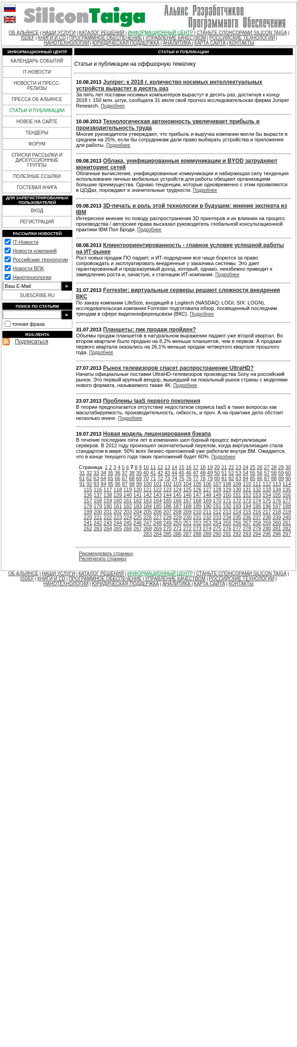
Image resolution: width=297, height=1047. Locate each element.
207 (167, 511)
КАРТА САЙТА (210, 42)
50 (217, 473)
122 (157, 489)
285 (167, 534)
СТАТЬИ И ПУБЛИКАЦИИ (37, 110)
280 (267, 528)
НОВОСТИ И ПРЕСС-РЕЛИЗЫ (36, 86)
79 (210, 478)
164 (157, 500)
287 (187, 534)
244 (117, 523)
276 (227, 528)
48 (203, 473)
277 (237, 528)
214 (237, 511)
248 (157, 523)
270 (167, 528)
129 (227, 489)
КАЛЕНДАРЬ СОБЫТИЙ (37, 60)
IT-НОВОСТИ (37, 72)
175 (267, 500)
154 (267, 495)
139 (117, 495)
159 (107, 500)
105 (197, 484)
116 (98, 489)
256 (237, 523)
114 (287, 484)
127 (207, 489)
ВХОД (37, 210)
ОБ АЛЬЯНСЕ (24, 32)
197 (276, 506)
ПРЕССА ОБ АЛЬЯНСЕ (37, 99)
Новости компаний (35, 251)
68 (132, 478)
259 (267, 523)
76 (188, 478)
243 (107, 523)
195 (256, 506)
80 (217, 478)
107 (217, 484)
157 (88, 500)
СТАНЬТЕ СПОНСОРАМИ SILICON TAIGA (242, 32)
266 (127, 528)
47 (196, 473)
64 (103, 478)
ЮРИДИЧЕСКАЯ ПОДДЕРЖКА (125, 42)
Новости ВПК (28, 268)
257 (247, 523)
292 (237, 534)
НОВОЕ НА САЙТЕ (37, 121)
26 (260, 467)
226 (147, 517)
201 (107, 511)
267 (137, 528)
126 (197, 489)
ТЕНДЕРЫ (37, 132)
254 (217, 523)
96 (117, 484)
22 (231, 467)
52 (231, 473)
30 (288, 467)
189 (197, 506)
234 (227, 517)
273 (197, 528)
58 (274, 473)
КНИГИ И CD (52, 37)
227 (157, 517)
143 (157, 495)
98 (132, 484)
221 (98, 517)
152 (247, 495)
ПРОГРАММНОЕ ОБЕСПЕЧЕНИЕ (105, 37)
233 (217, 517)
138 (107, 495)
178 (88, 506)
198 (287, 506)
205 (147, 511)
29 (281, 467)
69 (139, 478)
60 (288, 473)
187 (177, 506)
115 (88, 489)
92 (89, 484)
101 (157, 484)
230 (187, 517)
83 (238, 478)
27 (267, 467)
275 (217, 528)
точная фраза (28, 324)
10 (146, 467)
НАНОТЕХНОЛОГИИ (66, 42)
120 (137, 489)
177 (287, 500)
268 (147, 528)
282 (287, 528)
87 (267, 478)
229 (177, 517)
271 (177, 528)
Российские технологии (40, 259)
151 (237, 495)
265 (117, 528)
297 (287, 534)
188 (187, 506)
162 (137, 500)
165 (167, 500)
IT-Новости (25, 242)
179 (98, 506)
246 (137, 523)
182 (127, 506)
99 (139, 484)
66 (117, 478)
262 (88, 528)
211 (207, 511)
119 (127, 489)
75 (181, 478)
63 (96, 478)
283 (147, 534)
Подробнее (113, 105)
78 (203, 478)
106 (207, 484)
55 (252, 473)
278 (247, 528)
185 (157, 506)
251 (187, 523)
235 (237, 517)
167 (187, 500)
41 (153, 473)
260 (276, 523)
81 (224, 478)
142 (147, 495)
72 (160, 478)
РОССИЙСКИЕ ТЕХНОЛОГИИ (242, 37)
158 (98, 500)
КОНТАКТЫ (241, 42)
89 (281, 478)
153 (256, 495)
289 (207, 534)
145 (177, 495)
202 (117, 511)
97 (125, 484)
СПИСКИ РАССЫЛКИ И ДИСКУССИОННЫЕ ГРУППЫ (37, 160)
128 (217, 489)
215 (247, 511)
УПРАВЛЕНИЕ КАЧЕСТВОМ (175, 37)
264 (107, 528)
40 (146, 473)
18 (203, 467)
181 (117, 506)
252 (197, 523)
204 (137, 511)
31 (82, 473)
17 (196, 467)
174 (256, 500)
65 (110, 478)
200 (98, 511)
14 (174, 467)
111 (256, 484)
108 (227, 484)
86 (260, 478)
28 (274, 467)
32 (89, 473)
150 (227, 495)
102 (167, 484)
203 (127, 511)
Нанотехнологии (32, 277)
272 (187, 528)
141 (137, 495)
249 (167, 523)
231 (197, 517)
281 (276, 528)
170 (217, 500)
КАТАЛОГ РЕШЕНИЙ (101, 32)
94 (103, 484)
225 (137, 517)
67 (125, 478)
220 (88, 517)
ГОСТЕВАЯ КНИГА (37, 187)
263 (98, 528)
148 (207, 495)
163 (147, 500)
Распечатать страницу (103, 558)
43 (167, 473)
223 (117, 517)
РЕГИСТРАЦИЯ (37, 221)
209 (187, 511)
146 (187, 495)
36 (117, 473)
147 (197, 495)
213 (227, 511)
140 (127, 495)
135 (287, 489)
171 (227, 500)
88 (274, 478)
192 (227, 506)
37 (125, 473)
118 (117, 489)
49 (210, 473)
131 (247, 489)
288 (197, 534)
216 (256, 511)
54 (245, 473)
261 (287, 523)
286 (177, 534)
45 (181, 473)
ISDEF (27, 37)
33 (96, 473)
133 (267, 489)
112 (267, 484)
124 (177, 489)
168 (197, 500)
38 (132, 473)
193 (237, 506)
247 (147, 523)
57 (267, 473)
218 (276, 511)
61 (82, 478)
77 (196, 478)
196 (267, 506)
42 (160, 473)
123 (167, 489)
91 (82, 484)
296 (276, 534)
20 (217, 467)
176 (276, 500)
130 (237, 489)
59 (281, 473)
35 (110, 473)
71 (153, 478)
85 (252, 478)
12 (160, 467)
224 (127, 517)
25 (252, 467)
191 (217, 506)
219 (287, 511)
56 (260, 473)
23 (238, 467)
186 (167, 506)
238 (267, 517)
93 (96, 484)
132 (256, 489)
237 (256, 517)
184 (147, 506)
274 (207, 528)
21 (224, 467)
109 (237, 484)
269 (157, 528)
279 (256, 528)
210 (197, 511)
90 (288, 478)
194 (247, 506)
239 (276, 517)
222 (107, 517)
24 (245, 467)
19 (210, 467)
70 (146, 478)
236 (247, 517)
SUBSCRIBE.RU (37, 295)
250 (177, 523)
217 (267, 511)
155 (276, 495)
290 (217, 534)
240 (287, 517)
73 (167, 478)
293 (247, 534)
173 (247, 500)
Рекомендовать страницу (106, 553)
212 (217, 511)
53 (238, 473)
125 (187, 489)
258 (256, 523)
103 (177, 484)
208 (177, 511)
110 (247, 484)
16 (188, 467)
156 (287, 495)
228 (167, 517)
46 (188, 473)
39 (139, 473)
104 (187, 484)
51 (224, 473)
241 (88, 523)
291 (227, 534)
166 (177, 500)
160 (117, 500)
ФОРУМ (36, 143)
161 (127, 500)
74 (174, 478)
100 (147, 484)
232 (207, 517)
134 (276, 489)
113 (276, 484)
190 (207, 506)
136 (88, 495)
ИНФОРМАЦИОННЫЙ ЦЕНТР (160, 32)
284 (157, 534)
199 (88, 511)
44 (174, 473)
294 (256, 534)
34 (103, 473)
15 (181, 467)
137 (98, 495)
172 (237, 500)
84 (245, 478)
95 (110, 484)
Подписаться (31, 341)
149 (217, 495)
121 (147, 489)
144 (167, 495)
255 (227, 523)
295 (267, 534)
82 (231, 478)
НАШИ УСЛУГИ (59, 32)
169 (207, 500)
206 (157, 511)
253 (207, 523)
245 (127, 523)
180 (107, 506)
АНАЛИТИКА (177, 42)
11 (153, 467)
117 (107, 489)
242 (98, 523)
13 (167, 467)
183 (137, 506)
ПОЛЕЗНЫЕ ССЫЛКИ (36, 176)
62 (89, 478)
